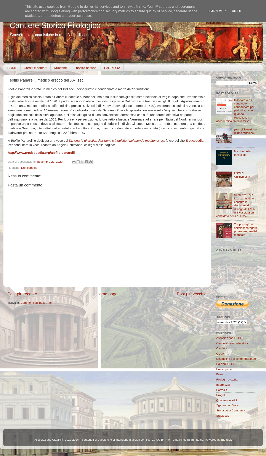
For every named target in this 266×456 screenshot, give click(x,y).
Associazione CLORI (229, 338)
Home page (107, 294)
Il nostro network (85, 68)
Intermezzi (223, 384)
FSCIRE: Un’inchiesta (242, 175)
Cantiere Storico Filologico (55, 25)
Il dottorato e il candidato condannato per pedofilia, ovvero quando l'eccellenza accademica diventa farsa (235, 110)
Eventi (220, 374)
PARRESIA (112, 68)
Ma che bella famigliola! (242, 153)
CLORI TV (223, 353)
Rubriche (60, 68)
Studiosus (222, 415)
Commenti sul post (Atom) (37, 302)
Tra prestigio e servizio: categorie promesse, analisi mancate (246, 230)
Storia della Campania (230, 410)
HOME (12, 68)
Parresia (221, 390)
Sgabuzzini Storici (227, 405)
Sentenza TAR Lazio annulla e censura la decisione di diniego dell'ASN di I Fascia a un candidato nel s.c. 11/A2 (235, 205)
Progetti (221, 395)
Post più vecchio (192, 294)
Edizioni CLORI (226, 364)
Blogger (226, 439)
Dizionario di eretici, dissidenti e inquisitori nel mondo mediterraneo (116, 140)
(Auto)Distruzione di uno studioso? (245, 131)
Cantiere (221, 348)
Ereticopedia (195, 140)
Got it (237, 11)
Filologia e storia (226, 379)
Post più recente (22, 294)
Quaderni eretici (226, 400)
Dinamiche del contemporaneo (236, 358)
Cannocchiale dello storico (233, 343)
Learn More (218, 11)
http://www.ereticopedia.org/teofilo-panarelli (41, 152)
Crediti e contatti (35, 68)
